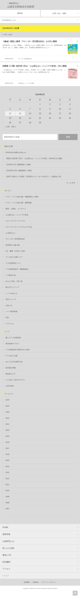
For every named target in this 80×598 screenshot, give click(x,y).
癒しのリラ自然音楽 (13, 338)
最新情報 (6, 534)
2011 (7, 484)
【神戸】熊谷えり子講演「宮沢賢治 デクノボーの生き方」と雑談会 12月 (33, 176)
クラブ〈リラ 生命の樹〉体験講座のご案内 (21, 197)
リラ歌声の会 (10, 275)
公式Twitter (9, 386)
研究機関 (6, 562)
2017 (7, 448)
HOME (5, 527)
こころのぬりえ (11, 293)
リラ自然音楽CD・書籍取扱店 (16, 269)
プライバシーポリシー (49, 582)
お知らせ (8, 305)
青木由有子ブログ (12, 344)
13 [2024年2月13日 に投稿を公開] (20, 113)
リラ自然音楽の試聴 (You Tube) (17, 350)
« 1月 (7, 127)
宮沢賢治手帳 (10, 368)
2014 (7, 466)
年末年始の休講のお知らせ (15, 152)
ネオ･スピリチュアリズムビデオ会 (18, 227)
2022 (7, 418)
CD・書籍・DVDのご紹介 (15, 251)
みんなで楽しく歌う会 (14, 281)
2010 (7, 490)
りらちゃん (9, 324)
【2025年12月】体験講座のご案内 (18, 170)
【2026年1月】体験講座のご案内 (18, 164)
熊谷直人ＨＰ (10, 374)
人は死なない (10, 233)
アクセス (6, 569)
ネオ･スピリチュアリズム (15, 221)
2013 (7, 472)
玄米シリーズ (10, 299)
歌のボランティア (12, 287)
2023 (7, 412)
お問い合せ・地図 (59, 13)
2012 (7, 478)
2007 (7, 509)
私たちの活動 (8, 548)
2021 (7, 424)
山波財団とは (8, 541)
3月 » (13, 127)
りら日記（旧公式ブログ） (15, 380)
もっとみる (71, 183)
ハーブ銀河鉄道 (11, 311)
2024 (7, 406)
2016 (7, 454)
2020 (7, 430)
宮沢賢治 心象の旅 (12, 245)
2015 (7, 460)
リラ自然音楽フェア (13, 263)
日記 (7, 317)
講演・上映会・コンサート (15, 209)
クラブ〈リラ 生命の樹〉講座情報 (18, 203)
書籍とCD (6, 555)
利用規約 (36, 582)
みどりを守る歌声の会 (14, 362)
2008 (7, 503)
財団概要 (27, 582)
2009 (7, 497)
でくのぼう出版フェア (14, 257)
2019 (7, 436)
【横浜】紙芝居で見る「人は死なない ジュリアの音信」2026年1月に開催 (33, 158)
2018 (7, 442)
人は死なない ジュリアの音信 (26, 83)
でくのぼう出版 (11, 356)
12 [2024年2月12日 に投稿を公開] (10, 113)
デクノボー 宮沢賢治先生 (25, 58)
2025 (7, 400)
